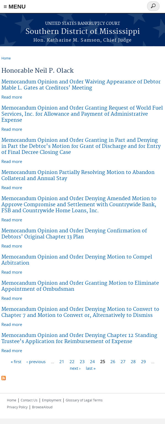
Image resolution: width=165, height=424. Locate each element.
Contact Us (29, 400)
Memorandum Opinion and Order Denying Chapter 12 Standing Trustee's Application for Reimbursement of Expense (79, 338)
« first (16, 361)
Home (6, 58)
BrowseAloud (42, 407)
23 (82, 361)
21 (61, 361)
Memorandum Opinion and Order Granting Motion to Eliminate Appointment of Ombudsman (80, 286)
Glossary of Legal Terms (84, 400)
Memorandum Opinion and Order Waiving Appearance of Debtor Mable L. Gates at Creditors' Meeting (81, 85)
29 (143, 361)
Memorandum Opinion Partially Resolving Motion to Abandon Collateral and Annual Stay (78, 175)
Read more (11, 97)
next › (75, 368)
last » (90, 368)
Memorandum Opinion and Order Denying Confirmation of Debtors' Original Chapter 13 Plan (74, 234)
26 (112, 361)
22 (72, 361)
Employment (51, 400)
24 (92, 361)
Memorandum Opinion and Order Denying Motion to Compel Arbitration (76, 260)
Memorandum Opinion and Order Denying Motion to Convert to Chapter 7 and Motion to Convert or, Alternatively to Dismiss (80, 312)
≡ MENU (15, 6)
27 (123, 361)
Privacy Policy (17, 407)
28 (133, 361)
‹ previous (36, 361)
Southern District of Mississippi (82, 31)
